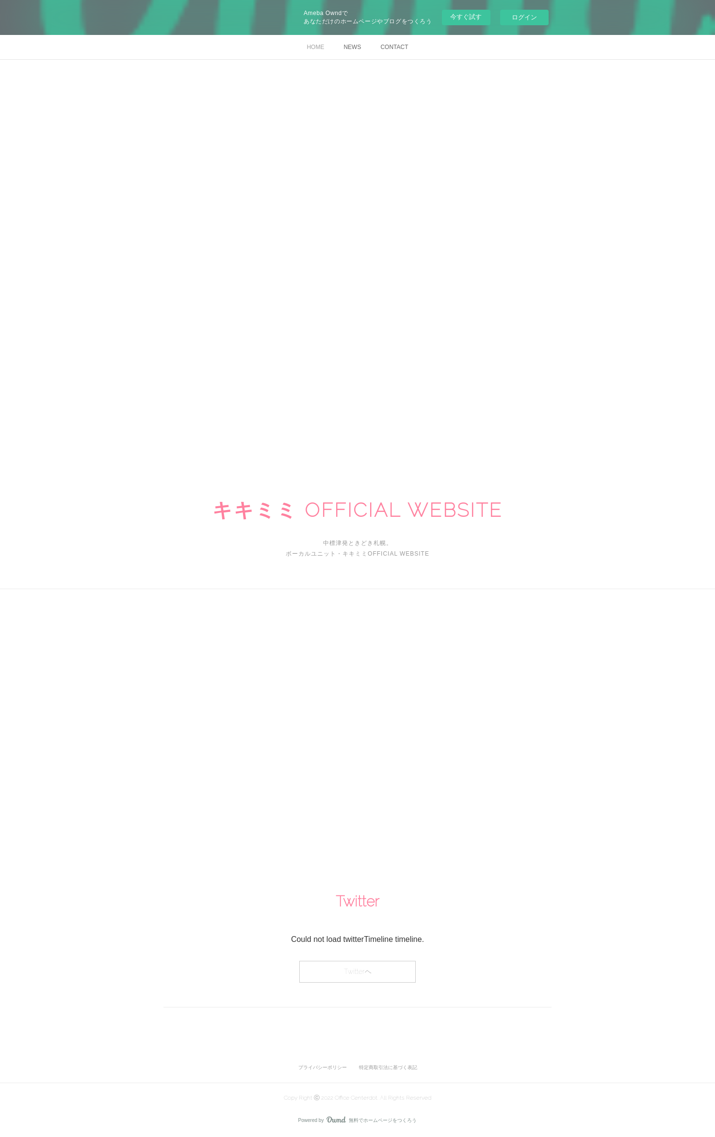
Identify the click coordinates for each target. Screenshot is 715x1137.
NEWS (352, 47)
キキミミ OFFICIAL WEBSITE (357, 509)
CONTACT (394, 47)
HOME (315, 47)
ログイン (524, 17)
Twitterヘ (358, 971)
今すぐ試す (466, 16)
